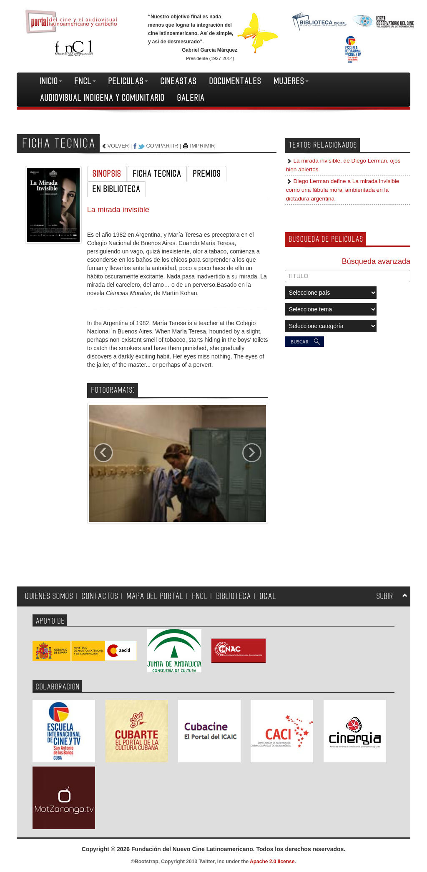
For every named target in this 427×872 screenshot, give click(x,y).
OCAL (268, 596)
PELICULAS (128, 81)
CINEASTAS (179, 81)
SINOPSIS (107, 173)
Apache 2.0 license (272, 861)
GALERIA (191, 98)
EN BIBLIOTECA (117, 189)
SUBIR (385, 596)
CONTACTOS (100, 596)
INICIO (51, 81)
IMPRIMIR (202, 146)
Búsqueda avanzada (376, 261)
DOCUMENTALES (235, 81)
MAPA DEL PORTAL (155, 596)
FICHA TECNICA (157, 173)
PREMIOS (207, 173)
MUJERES (291, 81)
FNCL (85, 81)
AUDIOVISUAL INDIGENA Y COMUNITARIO (102, 98)
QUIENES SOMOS (49, 596)
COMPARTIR (162, 146)
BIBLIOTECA (233, 596)
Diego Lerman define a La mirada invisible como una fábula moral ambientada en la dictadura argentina (342, 190)
